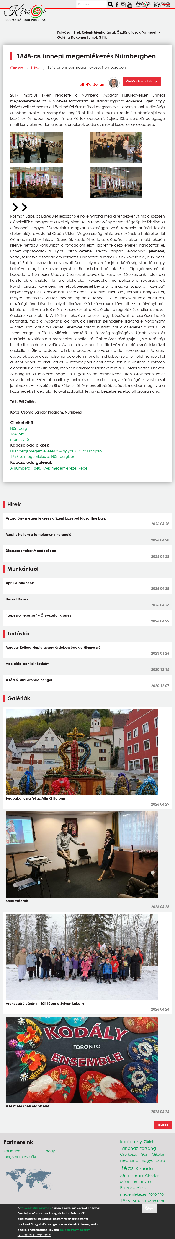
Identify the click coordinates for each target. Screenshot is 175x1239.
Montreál (156, 1200)
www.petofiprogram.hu (35, 1208)
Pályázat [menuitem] (64, 32)
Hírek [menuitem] (76, 32)
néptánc (129, 1160)
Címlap (16, 68)
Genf (145, 1154)
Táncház (129, 1148)
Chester (152, 1175)
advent (145, 1181)
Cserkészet (129, 1154)
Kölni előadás (17, 901)
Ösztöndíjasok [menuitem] (129, 32)
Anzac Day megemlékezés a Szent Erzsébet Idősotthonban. (56, 518)
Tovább (163, 1124)
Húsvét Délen (17, 599)
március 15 (19, 439)
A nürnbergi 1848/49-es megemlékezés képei (49, 468)
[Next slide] (23, 207)
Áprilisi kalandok (20, 583)
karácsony (131, 1141)
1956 (125, 1200)
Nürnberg (18, 428)
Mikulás (158, 1154)
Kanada (144, 1168)
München (128, 1181)
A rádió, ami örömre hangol (29, 680)
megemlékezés (133, 1194)
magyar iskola (153, 1160)
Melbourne (131, 1175)
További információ (34, 1235)
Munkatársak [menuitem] (105, 32)
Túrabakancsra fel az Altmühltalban (35, 798)
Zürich (149, 1141)
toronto (156, 1194)
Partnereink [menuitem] (150, 32)
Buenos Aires (133, 1187)
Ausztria (139, 1200)
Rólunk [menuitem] (87, 32)
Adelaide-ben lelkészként (27, 664)
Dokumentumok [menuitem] (84, 37)
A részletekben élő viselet (27, 1106)
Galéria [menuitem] (63, 37)
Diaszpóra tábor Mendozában (31, 551)
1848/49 (17, 433)
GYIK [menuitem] (103, 37)
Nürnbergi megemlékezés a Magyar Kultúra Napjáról (56, 451)
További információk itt (75, 1230)
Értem (149, 1208)
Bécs (127, 1167)
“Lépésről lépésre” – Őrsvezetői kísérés (38, 615)
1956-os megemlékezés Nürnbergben (42, 456)
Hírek (35, 68)
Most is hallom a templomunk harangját (39, 534)
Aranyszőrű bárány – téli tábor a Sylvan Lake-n (45, 1003)
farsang (148, 1148)
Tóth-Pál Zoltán (91, 84)
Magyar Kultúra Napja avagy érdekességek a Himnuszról (54, 647)
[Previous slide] (14, 207)
